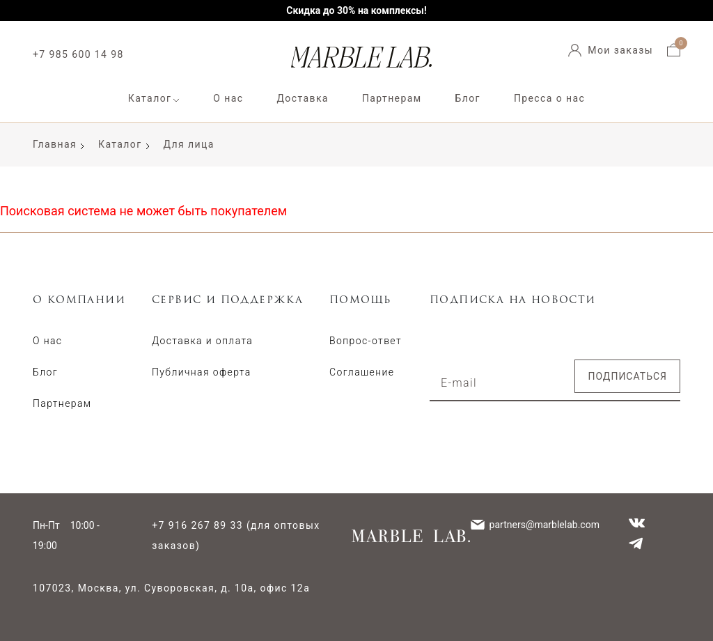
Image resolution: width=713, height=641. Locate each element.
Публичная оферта (201, 372)
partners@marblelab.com (544, 524)
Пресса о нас (549, 98)
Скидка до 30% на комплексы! (356, 10)
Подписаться (627, 376)
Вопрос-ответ (365, 340)
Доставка (302, 98)
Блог (467, 98)
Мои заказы (620, 50)
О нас (228, 98)
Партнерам (392, 98)
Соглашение (361, 372)
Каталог (150, 98)
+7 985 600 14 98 (78, 54)
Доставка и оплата (202, 340)
